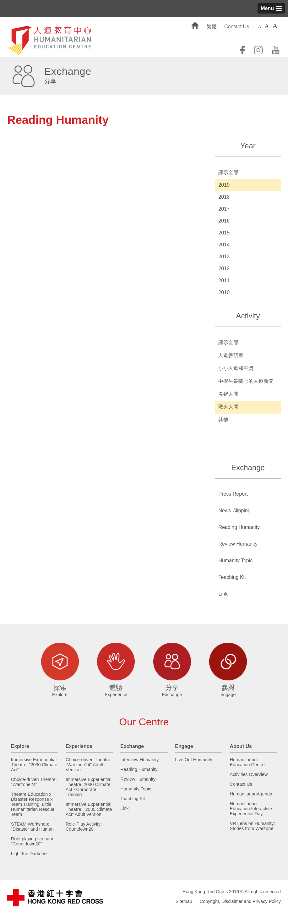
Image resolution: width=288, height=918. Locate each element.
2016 (224, 220)
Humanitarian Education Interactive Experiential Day (251, 808)
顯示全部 (228, 172)
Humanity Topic (235, 560)
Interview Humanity (139, 759)
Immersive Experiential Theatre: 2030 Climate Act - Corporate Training (88, 787)
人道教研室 (230, 355)
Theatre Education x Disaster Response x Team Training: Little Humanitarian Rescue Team (32, 804)
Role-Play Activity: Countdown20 (84, 827)
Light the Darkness (30, 853)
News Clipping (234, 510)
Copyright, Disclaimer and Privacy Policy (240, 901)
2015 (224, 232)
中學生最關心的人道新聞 (246, 381)
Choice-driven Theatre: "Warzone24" (34, 782)
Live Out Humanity (193, 759)
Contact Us (236, 26)
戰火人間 (228, 407)
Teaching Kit (232, 577)
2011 (224, 280)
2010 (224, 292)
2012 (224, 268)
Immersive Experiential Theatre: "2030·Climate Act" (34, 764)
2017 (224, 209)
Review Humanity (237, 544)
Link (222, 593)
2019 (224, 185)
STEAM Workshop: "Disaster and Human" (33, 827)
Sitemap (184, 901)
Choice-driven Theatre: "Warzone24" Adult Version (88, 764)
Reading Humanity (239, 527)
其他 (223, 419)
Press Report (232, 494)
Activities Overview (249, 774)
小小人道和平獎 (235, 368)
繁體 (212, 26)
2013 (224, 256)
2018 (224, 197)
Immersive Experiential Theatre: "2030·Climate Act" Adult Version (89, 809)
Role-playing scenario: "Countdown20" (33, 841)
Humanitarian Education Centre (247, 762)
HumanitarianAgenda (251, 793)
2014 (224, 244)
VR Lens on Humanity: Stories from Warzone (252, 826)
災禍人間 (228, 394)
